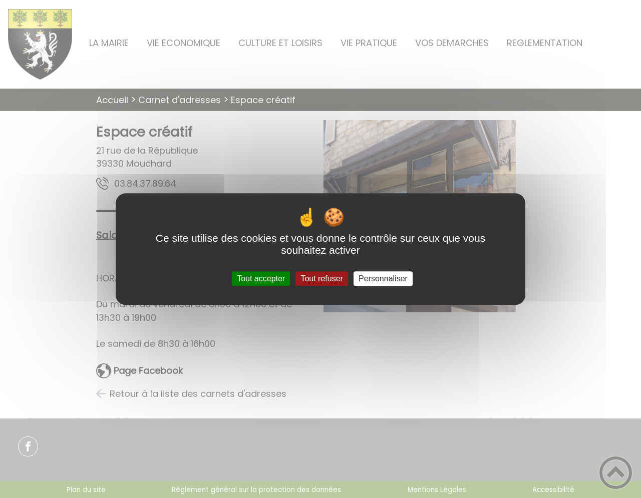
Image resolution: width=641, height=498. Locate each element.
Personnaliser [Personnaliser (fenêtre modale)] (383, 278)
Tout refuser (321, 278)
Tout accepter (261, 278)
